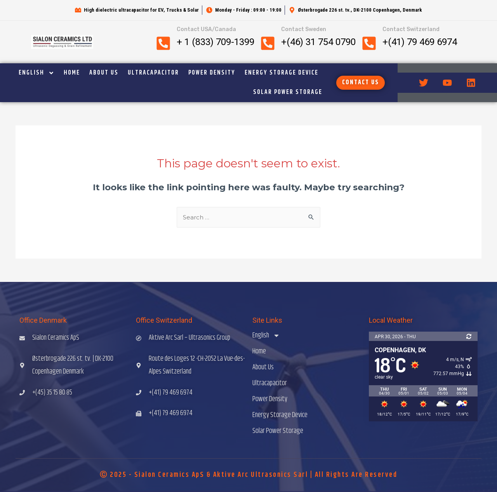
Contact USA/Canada (206, 29)
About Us (103, 73)
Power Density (211, 73)
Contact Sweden (303, 29)
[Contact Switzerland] (369, 43)
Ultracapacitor (153, 73)
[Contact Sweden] (267, 43)
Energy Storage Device (281, 73)
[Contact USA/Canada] (163, 43)
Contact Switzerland (411, 29)
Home (72, 73)
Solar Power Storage (287, 92)
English (36, 73)
